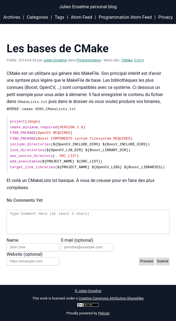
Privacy (165, 17)
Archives (11, 17)
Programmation (88, 60)
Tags (59, 17)
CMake (127, 60)
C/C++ (139, 60)
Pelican (104, 313)
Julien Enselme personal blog (88, 6)
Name (12, 244)
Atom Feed (81, 17)
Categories (37, 17)
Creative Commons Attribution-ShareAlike (111, 298)
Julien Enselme (55, 60)
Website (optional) (24, 258)
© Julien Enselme (88, 291)
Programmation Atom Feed (125, 17)
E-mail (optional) (77, 244)
